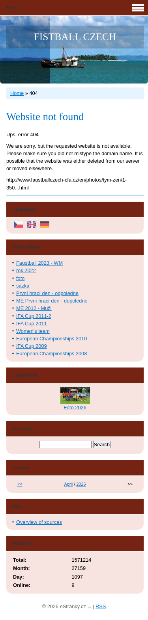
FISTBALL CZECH (75, 37)
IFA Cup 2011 (31, 324)
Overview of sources (39, 522)
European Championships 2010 (51, 339)
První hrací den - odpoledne (47, 293)
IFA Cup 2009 (31, 346)
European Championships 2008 (51, 353)
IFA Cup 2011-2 (33, 316)
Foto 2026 (75, 407)
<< (19, 484)
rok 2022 (26, 270)
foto (20, 278)
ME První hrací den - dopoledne (52, 301)
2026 (81, 484)
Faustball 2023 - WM (39, 263)
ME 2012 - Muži (34, 308)
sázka (22, 286)
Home (17, 93)
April (68, 484)
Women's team (33, 331)
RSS (101, 606)
